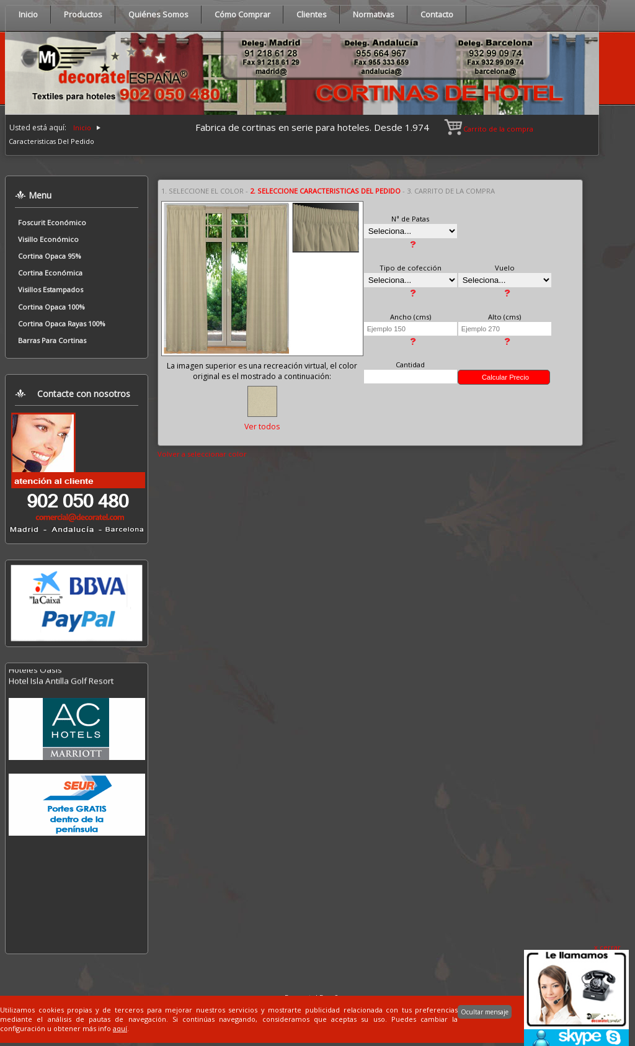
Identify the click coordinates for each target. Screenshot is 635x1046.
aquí (120, 1028)
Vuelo (505, 267)
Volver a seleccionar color (202, 453)
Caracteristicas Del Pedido (51, 141)
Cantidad (410, 364)
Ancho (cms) (410, 316)
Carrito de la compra (489, 128)
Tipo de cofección (411, 267)
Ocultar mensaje (484, 1012)
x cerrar (607, 947)
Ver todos (262, 426)
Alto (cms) (504, 316)
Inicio (82, 127)
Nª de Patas (410, 218)
